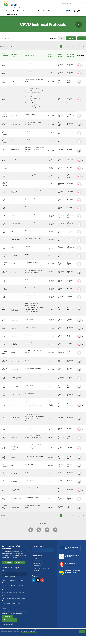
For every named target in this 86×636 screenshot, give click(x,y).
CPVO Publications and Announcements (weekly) (12, 604)
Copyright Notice (38, 563)
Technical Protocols (41, 18)
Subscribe (19, 563)
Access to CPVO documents (41, 568)
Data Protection (37, 561)
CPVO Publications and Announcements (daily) (13, 599)
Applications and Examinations (13, 18)
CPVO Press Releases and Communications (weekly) (13, 593)
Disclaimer (7, 563)
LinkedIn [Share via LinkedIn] (47, 530)
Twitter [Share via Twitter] (38, 530)
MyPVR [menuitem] (78, 11)
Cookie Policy (37, 566)
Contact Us (36, 571)
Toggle (78, 24)
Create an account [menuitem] (11, 14)
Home (2, 18)
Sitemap (35, 558)
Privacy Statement (7, 624)
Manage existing (9, 620)
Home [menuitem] (8, 11)
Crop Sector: (53, 38)
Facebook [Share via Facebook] (30, 530)
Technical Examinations (28, 18)
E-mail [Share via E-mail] (56, 530)
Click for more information (29, 632)
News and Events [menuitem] (28, 11)
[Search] (38, 550)
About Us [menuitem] (15, 11)
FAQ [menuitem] (68, 11)
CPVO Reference (5, 55)
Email (3, 571)
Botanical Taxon (29, 55)
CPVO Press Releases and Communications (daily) (13, 587)
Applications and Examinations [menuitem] (48, 11)
